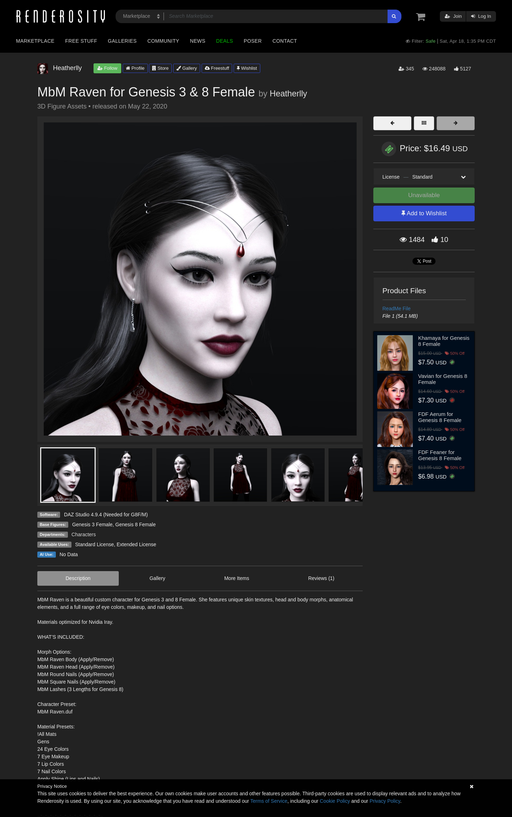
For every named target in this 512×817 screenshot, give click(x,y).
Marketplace (35, 41)
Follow (107, 68)
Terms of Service (268, 801)
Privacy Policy (384, 801)
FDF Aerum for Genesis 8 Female (440, 417)
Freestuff (217, 68)
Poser (253, 41)
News (197, 41)
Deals (224, 41)
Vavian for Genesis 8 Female (442, 379)
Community (164, 41)
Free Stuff (81, 41)
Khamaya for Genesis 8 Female (443, 341)
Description (77, 578)
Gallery (186, 68)
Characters (83, 534)
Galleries (122, 41)
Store (160, 68)
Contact (284, 41)
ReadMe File (397, 308)
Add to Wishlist (424, 213)
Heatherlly (288, 93)
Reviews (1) (321, 578)
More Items (236, 578)
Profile (135, 68)
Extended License (136, 544)
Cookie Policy (335, 801)
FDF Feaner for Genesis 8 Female (440, 455)
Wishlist (247, 68)
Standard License (94, 544)
